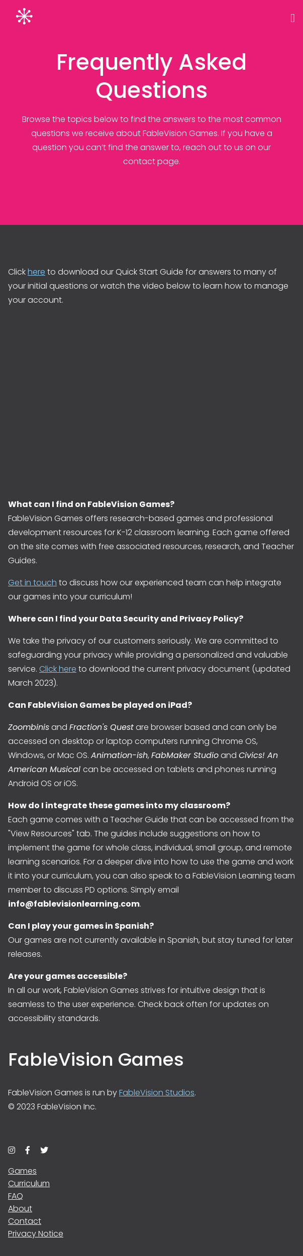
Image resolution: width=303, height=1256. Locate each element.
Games (22, 1171)
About (20, 1208)
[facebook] (27, 1150)
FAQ (15, 1196)
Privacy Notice (35, 1233)
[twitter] (44, 1150)
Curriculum (29, 1183)
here (36, 272)
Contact (24, 1221)
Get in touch (32, 582)
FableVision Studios (156, 1092)
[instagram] (11, 1150)
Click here (57, 669)
